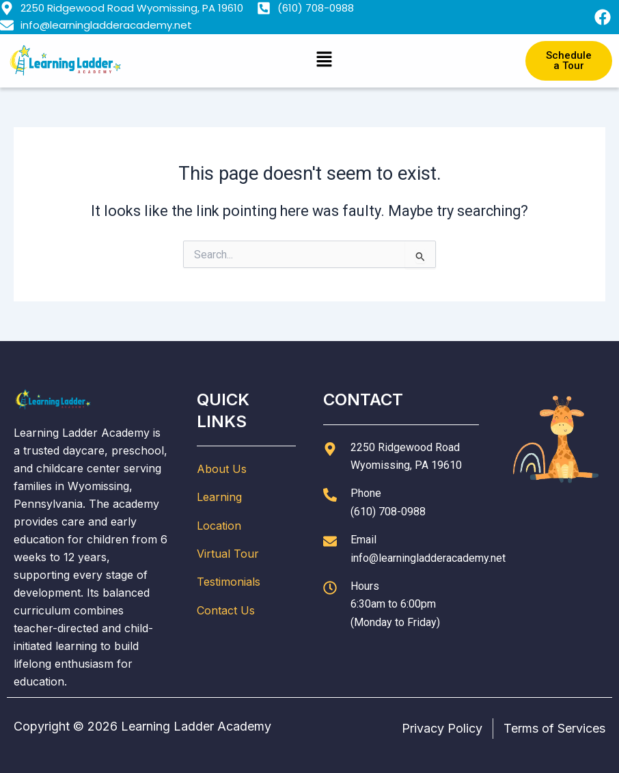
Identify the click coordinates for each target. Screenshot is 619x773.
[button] (324, 60)
